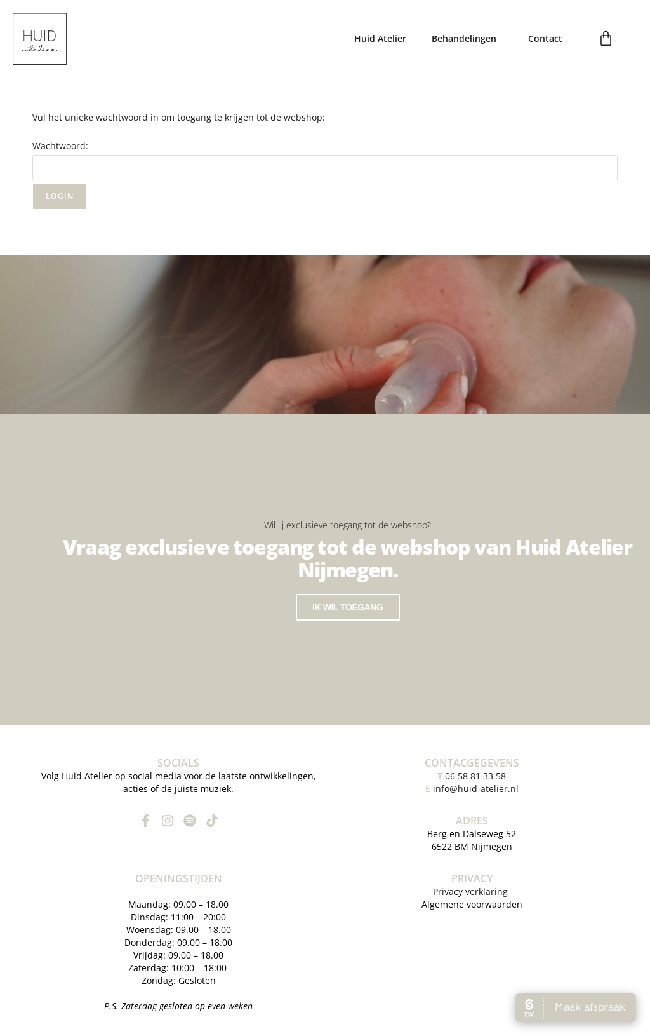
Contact (545, 38)
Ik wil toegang (347, 606)
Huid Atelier (380, 38)
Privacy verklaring (471, 889)
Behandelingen (467, 38)
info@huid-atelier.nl (476, 786)
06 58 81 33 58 (471, 773)
